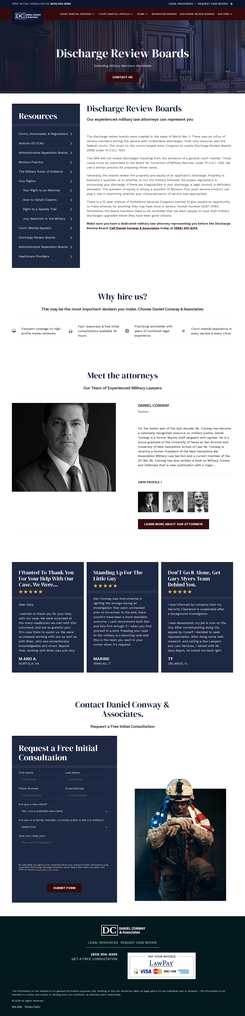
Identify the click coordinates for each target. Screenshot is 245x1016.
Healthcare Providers (34, 256)
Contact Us (122, 77)
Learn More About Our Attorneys (173, 524)
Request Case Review (213, 4)
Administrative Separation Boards (43, 152)
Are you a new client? (34, 804)
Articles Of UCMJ (31, 143)
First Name (27, 772)
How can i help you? (33, 835)
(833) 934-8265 (60, 4)
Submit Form (64, 888)
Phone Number (30, 788)
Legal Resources (181, 4)
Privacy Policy (32, 1006)
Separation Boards (164, 14)
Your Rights (27, 181)
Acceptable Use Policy (47, 869)
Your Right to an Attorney (41, 190)
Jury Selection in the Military (44, 218)
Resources (38, 116)
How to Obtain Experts (40, 199)
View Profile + (150, 482)
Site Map (17, 1006)
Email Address (75, 788)
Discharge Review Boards (197, 14)
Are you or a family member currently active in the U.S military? (62, 820)
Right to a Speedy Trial (40, 209)
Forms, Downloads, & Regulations (43, 134)
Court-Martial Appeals (35, 228)
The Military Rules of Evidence (41, 171)
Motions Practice (31, 162)
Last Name (73, 772)
